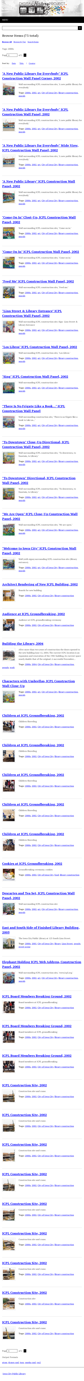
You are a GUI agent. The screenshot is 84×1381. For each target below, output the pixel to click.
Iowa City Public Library (14, 1373)
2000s (28, 92)
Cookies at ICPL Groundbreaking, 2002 (32, 863)
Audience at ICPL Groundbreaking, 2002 (33, 614)
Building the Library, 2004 (22, 643)
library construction (68, 92)
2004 (34, 664)
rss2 (39, 1362)
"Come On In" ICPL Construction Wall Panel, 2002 (40, 252)
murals (22, 95)
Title (22, 63)
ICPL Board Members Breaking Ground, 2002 (37, 996)
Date (14, 63)
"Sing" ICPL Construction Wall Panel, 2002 (35, 376)
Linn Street (67, 943)
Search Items (33, 42)
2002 (34, 92)
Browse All (7, 42)
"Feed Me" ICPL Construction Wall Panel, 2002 (38, 281)
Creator (32, 63)
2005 (34, 943)
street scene (24, 946)
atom (4, 1362)
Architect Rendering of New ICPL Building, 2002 (40, 584)
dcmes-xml (13, 1362)
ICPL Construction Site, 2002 (24, 1085)
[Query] (42, 28)
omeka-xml (30, 1362)
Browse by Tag (20, 42)
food (56, 874)
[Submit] (80, 28)
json (22, 1362)
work (12, 667)
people (5, 667)
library (57, 943)
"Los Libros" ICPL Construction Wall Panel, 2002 (39, 347)
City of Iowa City (49, 92)
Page (9, 55)
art (39, 92)
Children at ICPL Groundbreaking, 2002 (33, 715)
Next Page (25, 55)
